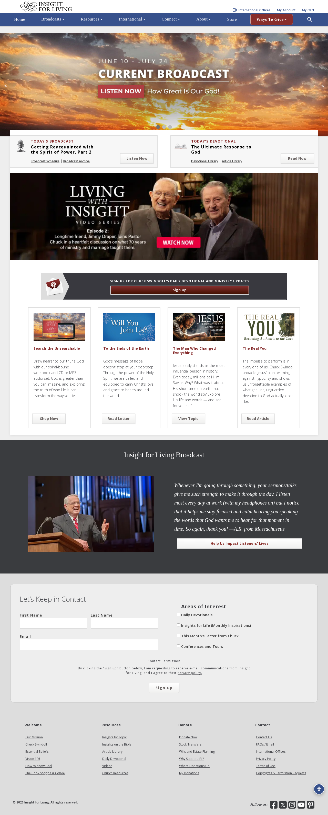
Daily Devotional (114, 759)
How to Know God (38, 766)
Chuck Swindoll (36, 744)
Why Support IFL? (191, 759)
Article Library (232, 161)
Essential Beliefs (36, 751)
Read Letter (119, 418)
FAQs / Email (265, 744)
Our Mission (34, 737)
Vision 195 (32, 759)
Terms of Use (265, 766)
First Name (53, 621)
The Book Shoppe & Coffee (45, 773)
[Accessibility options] (317, 786)
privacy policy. (190, 673)
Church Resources (115, 773)
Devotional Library (204, 161)
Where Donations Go (194, 766)
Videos (107, 766)
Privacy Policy (265, 759)
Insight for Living (71, 13)
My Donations (189, 773)
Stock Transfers (190, 744)
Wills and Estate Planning (197, 751)
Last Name (124, 621)
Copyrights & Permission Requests (281, 773)
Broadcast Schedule (45, 161)
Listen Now (137, 158)
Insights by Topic (114, 737)
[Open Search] (310, 34)
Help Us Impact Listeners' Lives (240, 543)
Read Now (297, 158)
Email (89, 642)
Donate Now (188, 737)
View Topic (188, 418)
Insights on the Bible (116, 744)
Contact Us (264, 737)
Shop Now (49, 418)
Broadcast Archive (76, 161)
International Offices (270, 751)
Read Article (258, 418)
